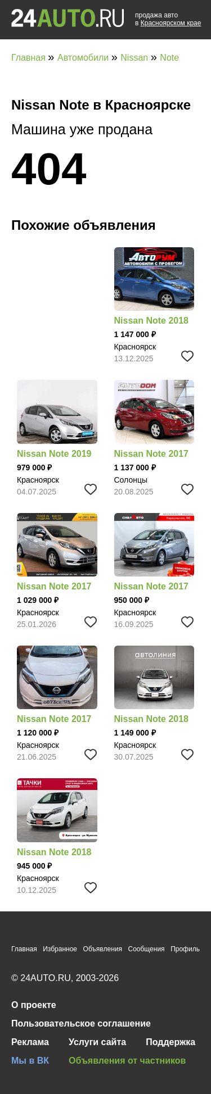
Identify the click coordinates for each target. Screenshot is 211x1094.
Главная (29, 57)
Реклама (30, 1042)
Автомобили (84, 57)
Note (169, 57)
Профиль (185, 949)
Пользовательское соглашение (81, 1023)
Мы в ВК (30, 1060)
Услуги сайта (97, 1042)
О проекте (33, 1005)
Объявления (102, 949)
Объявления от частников (127, 1060)
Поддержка (170, 1042)
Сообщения (146, 949)
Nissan (135, 57)
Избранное (60, 949)
